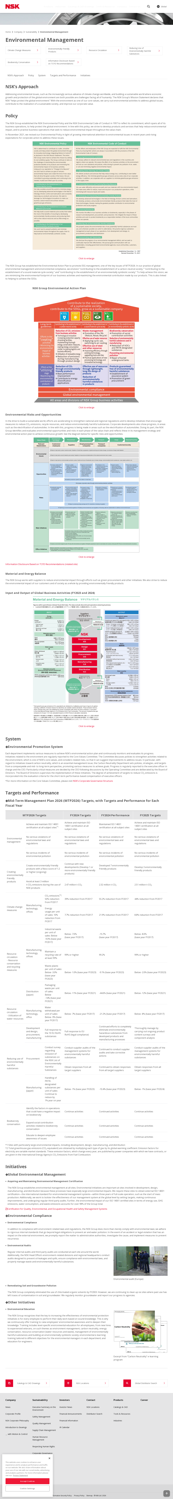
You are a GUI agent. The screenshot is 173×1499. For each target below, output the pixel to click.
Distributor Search (94, 1414)
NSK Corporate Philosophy (17, 1420)
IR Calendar (64, 1427)
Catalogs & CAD (121, 1407)
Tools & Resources (105, 6)
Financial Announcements (70, 1414)
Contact (90, 1400)
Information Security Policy (61, 1495)
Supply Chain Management (44, 1430)
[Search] (148, 6)
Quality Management (41, 1423)
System (42, 75)
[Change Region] (162, 6)
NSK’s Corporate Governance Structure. (93, 780)
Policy (31, 75)
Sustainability (40, 1400)
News (7, 1407)
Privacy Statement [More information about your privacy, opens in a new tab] (20, 1475)
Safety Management (41, 1416)
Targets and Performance (63, 75)
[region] (27, 1475)
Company (122, 6)
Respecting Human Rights (43, 1446)
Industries (60, 6)
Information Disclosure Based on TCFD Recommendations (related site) (41, 564)
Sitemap (89, 1495)
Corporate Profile (13, 1414)
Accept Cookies (27, 1481)
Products (48, 6)
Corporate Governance (42, 1453)
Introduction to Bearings (16, 1427)
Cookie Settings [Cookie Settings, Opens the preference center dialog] (27, 1488)
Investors (64, 1400)
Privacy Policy (79, 1495)
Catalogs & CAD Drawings (81, 6)
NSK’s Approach (16, 75)
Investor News (65, 1407)
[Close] (49, 1458)
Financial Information (68, 1420)
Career (144, 1400)
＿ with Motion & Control (16, 1434)
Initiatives (85, 75)
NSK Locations (92, 1407)
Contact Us (134, 6)
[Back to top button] (164, 1489)
